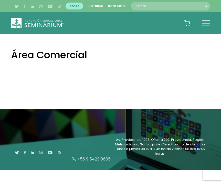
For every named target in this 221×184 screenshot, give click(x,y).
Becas (74, 6)
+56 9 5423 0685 (91, 159)
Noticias (95, 6)
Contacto (117, 6)
